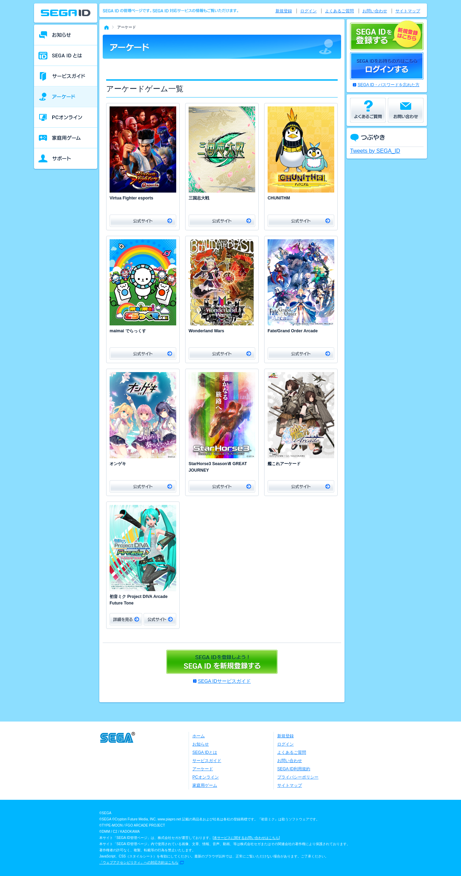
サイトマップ (407, 11)
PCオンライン (205, 777)
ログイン (308, 11)
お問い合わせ (374, 11)
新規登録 (284, 11)
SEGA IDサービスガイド (224, 681)
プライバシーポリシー (297, 777)
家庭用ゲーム (204, 785)
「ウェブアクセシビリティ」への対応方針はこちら (138, 862)
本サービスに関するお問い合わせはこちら (246, 838)
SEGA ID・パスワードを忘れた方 (388, 84)
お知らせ (200, 744)
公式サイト (143, 221)
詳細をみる (126, 619)
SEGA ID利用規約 (293, 768)
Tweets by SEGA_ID (375, 151)
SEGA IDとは (204, 752)
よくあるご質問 (339, 11)
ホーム (198, 736)
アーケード (202, 768)
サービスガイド (206, 760)
